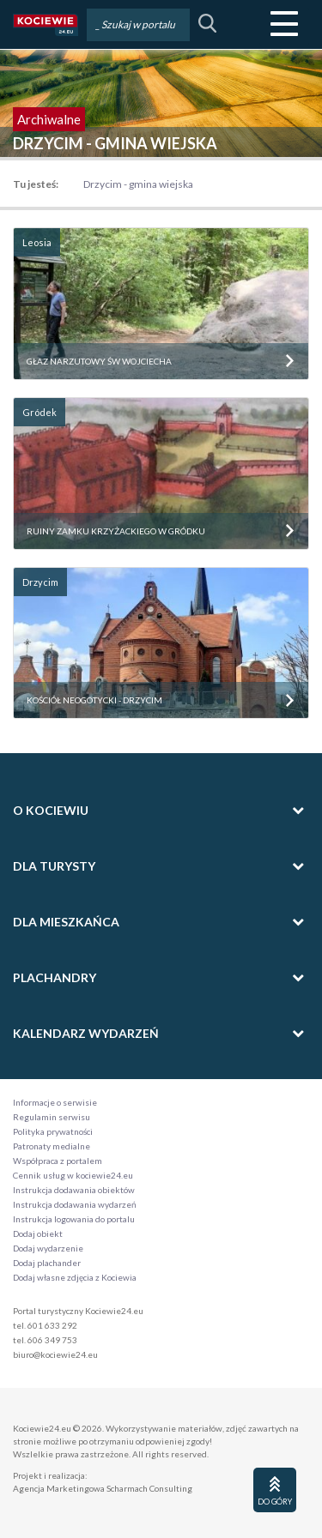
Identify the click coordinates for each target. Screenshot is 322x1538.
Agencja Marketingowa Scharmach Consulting (102, 1488)
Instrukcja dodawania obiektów (74, 1190)
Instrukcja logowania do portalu (74, 1219)
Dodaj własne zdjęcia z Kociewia (75, 1277)
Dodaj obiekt (38, 1233)
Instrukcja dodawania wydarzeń (75, 1204)
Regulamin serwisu (51, 1117)
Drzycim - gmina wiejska (138, 184)
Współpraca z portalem (57, 1160)
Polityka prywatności (53, 1131)
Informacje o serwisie (55, 1102)
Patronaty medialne (51, 1146)
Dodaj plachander (47, 1263)
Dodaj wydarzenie (48, 1248)
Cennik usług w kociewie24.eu (73, 1175)
